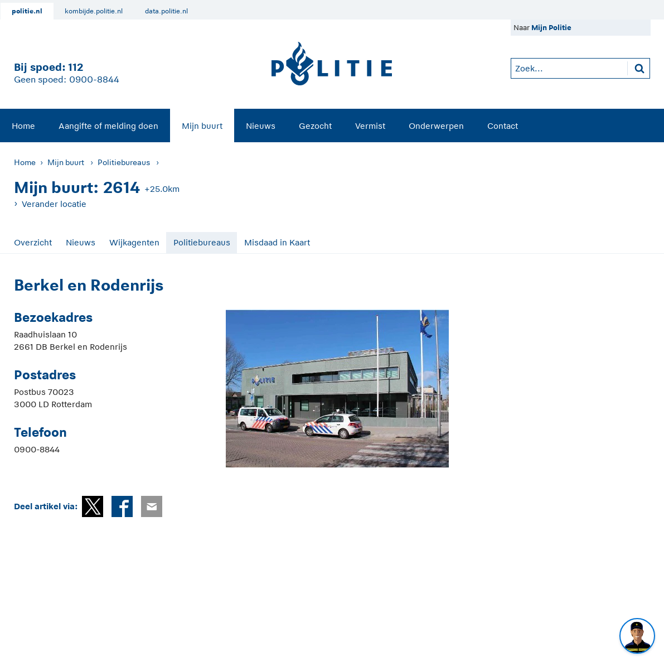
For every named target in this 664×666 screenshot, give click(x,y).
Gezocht (315, 125)
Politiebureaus (124, 162)
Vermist (370, 125)
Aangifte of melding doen (108, 125)
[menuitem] (23, 125)
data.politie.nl (166, 11)
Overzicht (33, 242)
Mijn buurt (202, 125)
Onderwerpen (436, 125)
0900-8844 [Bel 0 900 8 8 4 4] (94, 79)
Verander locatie (54, 204)
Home (23, 125)
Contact (502, 125)
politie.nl (27, 11)
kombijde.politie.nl (94, 11)
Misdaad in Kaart (277, 242)
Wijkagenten (134, 242)
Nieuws (260, 125)
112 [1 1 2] (75, 67)
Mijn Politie (551, 27)
